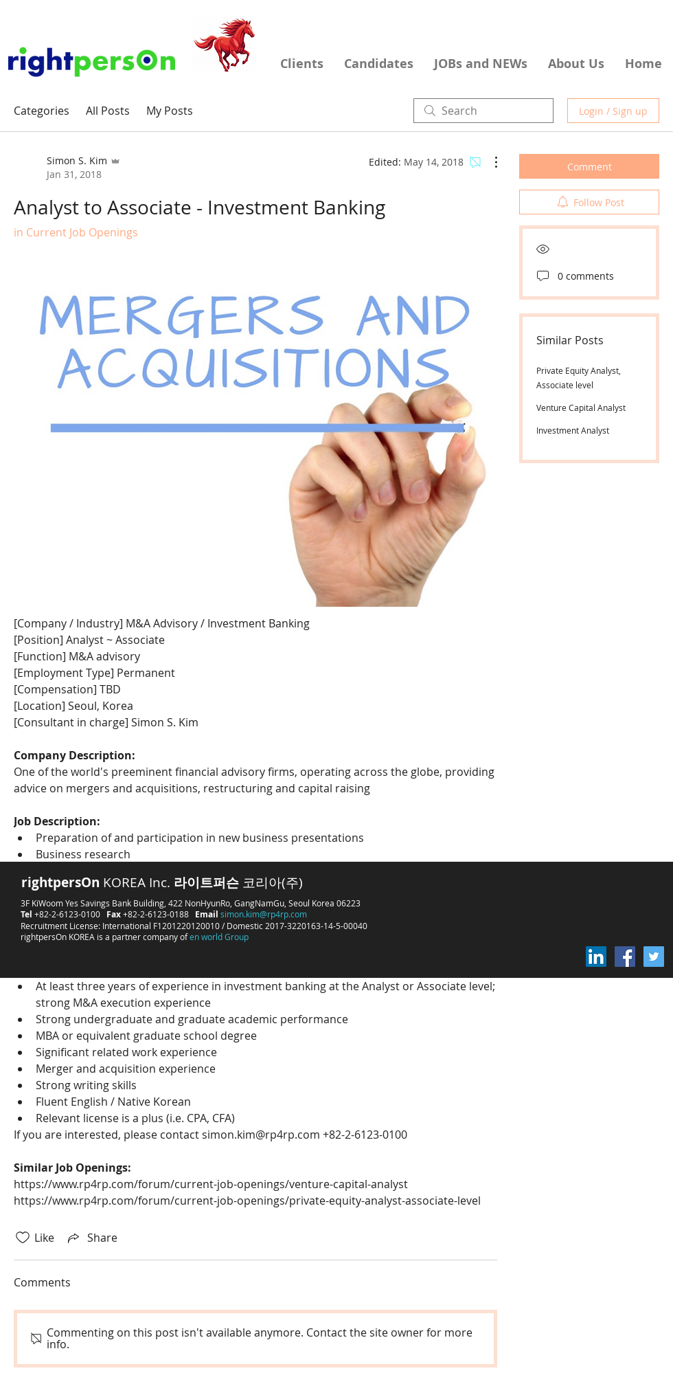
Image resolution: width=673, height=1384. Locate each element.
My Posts (169, 110)
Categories (41, 110)
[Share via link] (91, 1237)
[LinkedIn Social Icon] (596, 956)
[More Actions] (489, 162)
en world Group (219, 936)
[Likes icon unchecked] (23, 1237)
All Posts (108, 110)
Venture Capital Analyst (581, 407)
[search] (483, 110)
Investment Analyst (572, 430)
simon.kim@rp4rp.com (263, 913)
